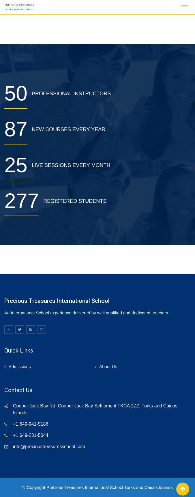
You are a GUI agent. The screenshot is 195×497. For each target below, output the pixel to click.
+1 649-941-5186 (30, 424)
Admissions (20, 366)
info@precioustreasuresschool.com (49, 446)
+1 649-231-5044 (30, 435)
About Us (108, 366)
